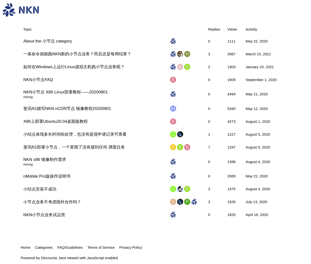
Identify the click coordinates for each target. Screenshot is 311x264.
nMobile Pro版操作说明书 (46, 176)
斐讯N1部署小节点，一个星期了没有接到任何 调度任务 (74, 147)
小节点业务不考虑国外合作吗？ (52, 201)
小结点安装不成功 (39, 189)
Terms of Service (101, 247)
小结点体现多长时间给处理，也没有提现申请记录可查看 (75, 134)
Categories (44, 247)
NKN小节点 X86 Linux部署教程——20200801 (65, 92)
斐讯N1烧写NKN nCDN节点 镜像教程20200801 (67, 108)
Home (25, 247)
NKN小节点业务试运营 (44, 214)
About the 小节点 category (47, 41)
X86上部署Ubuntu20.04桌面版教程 (55, 121)
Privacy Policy (130, 247)
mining (28, 97)
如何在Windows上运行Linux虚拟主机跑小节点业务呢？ (74, 66)
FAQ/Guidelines (70, 247)
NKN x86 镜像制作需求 (44, 159)
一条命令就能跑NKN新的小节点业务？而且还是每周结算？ (77, 53)
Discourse (49, 258)
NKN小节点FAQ (38, 79)
